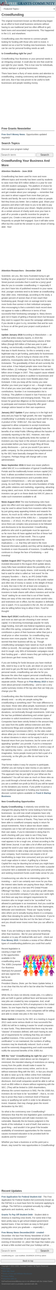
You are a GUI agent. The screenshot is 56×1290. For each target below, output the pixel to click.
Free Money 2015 (37, 681)
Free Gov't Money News (13, 134)
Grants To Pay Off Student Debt (17, 1214)
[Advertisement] (28, 105)
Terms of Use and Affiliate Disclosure (17, 1274)
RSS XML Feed (8, 1271)
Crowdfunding (12, 15)
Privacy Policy (8, 1276)
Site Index (6, 1269)
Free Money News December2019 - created (22, 1232)
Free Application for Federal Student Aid (21, 1197)
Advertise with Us (10, 1279)
